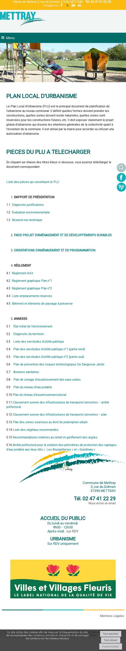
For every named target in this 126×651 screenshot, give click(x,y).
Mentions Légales (112, 616)
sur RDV (72, 531)
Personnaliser (110, 646)
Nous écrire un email (102, 503)
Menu (10, 38)
